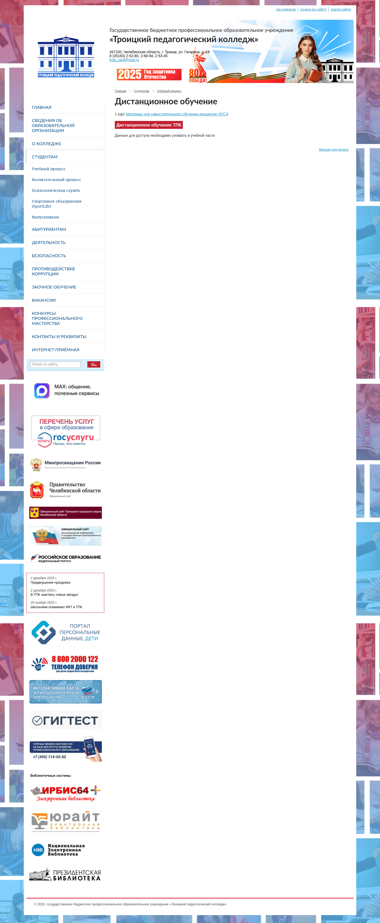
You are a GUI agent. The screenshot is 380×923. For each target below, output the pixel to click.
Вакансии (44, 299)
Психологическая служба (56, 190)
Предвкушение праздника (50, 582)
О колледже (46, 143)
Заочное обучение (54, 286)
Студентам (45, 156)
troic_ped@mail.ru (124, 60)
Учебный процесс (49, 168)
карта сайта (341, 9)
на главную (286, 9)
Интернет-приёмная (55, 349)
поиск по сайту (313, 9)
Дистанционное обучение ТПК (148, 125)
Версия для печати (333, 150)
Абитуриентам (49, 229)
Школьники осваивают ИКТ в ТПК (56, 607)
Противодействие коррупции (53, 271)
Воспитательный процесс (56, 179)
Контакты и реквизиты (59, 336)
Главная (41, 107)
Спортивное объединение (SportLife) (57, 204)
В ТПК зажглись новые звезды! (54, 595)
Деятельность (48, 242)
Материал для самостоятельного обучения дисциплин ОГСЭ (177, 114)
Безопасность (49, 255)
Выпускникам (45, 216)
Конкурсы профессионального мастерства (57, 318)
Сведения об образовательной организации (53, 125)
